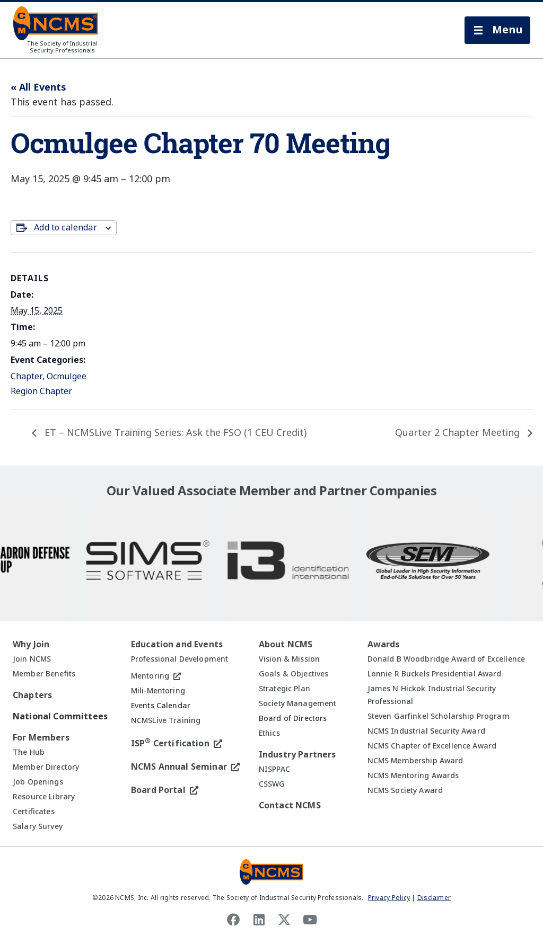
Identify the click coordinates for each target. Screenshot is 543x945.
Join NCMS (32, 659)
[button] (497, 30)
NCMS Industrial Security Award (426, 731)
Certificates (34, 811)
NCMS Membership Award (415, 760)
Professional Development (179, 659)
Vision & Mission (289, 659)
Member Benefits (44, 673)
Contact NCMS (290, 805)
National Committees (60, 716)
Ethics (269, 733)
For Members (41, 738)
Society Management (298, 703)
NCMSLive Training (165, 720)
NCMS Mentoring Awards (413, 775)
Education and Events (177, 644)
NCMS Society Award (405, 790)
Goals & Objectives (294, 673)
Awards (383, 644)
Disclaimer (434, 898)
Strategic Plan (284, 688)
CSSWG (272, 784)
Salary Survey (38, 826)
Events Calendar (160, 705)
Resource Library (44, 796)
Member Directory (46, 767)
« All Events (38, 87)
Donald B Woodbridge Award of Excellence (446, 659)
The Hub (29, 752)
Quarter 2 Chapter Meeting (458, 433)
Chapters (32, 695)
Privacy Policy (389, 898)
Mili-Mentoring (158, 690)
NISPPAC (274, 769)
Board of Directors (293, 718)
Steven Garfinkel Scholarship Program (438, 716)
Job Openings (38, 782)
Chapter (26, 376)
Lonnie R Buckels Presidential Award (434, 673)
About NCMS (286, 644)
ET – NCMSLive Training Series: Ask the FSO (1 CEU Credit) (174, 433)
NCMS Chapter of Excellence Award (431, 746)
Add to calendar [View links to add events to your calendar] (65, 227)
